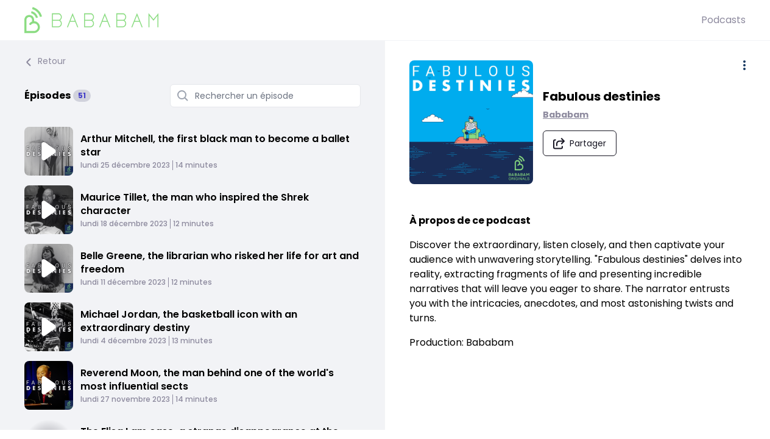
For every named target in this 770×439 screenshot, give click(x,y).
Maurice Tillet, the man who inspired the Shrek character (194, 204)
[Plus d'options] (744, 65)
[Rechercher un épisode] (265, 95)
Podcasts (723, 20)
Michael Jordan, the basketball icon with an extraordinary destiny (188, 321)
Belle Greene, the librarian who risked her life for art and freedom (219, 262)
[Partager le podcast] (580, 143)
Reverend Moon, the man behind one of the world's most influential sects (207, 379)
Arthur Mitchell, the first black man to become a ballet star (215, 145)
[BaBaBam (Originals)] (362, 20)
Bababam (566, 115)
